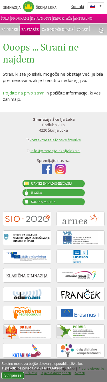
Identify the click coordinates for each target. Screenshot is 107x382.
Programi (20, 18)
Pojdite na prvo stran (24, 93)
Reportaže (62, 18)
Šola (5, 18)
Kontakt (77, 6)
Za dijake (9, 29)
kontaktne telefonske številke (55, 139)
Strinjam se (12, 375)
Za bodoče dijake (57, 29)
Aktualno (83, 18)
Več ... (70, 368)
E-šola (36, 193)
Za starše (30, 29)
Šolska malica (43, 202)
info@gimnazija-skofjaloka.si (55, 150)
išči (101, 30)
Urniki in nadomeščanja (51, 184)
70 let (82, 29)
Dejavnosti (41, 18)
